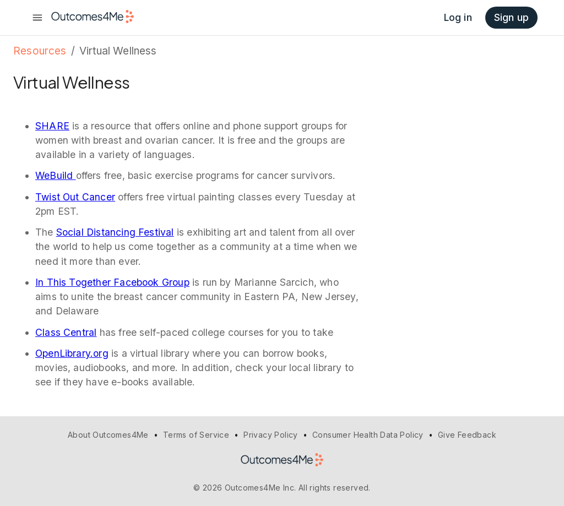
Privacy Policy (270, 434)
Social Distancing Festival (115, 232)
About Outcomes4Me (108, 434)
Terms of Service (196, 434)
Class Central (65, 332)
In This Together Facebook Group (112, 282)
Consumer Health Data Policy (368, 434)
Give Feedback (467, 434)
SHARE (52, 126)
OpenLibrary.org (72, 353)
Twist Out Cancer (75, 197)
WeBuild (55, 175)
